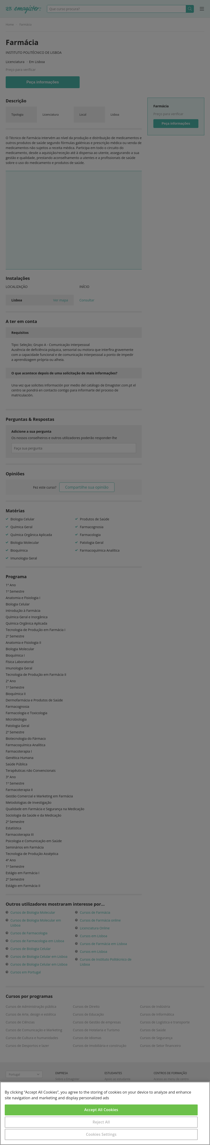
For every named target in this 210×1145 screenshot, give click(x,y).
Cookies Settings (101, 1134)
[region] (105, 1113)
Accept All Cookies (101, 1109)
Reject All (101, 1122)
